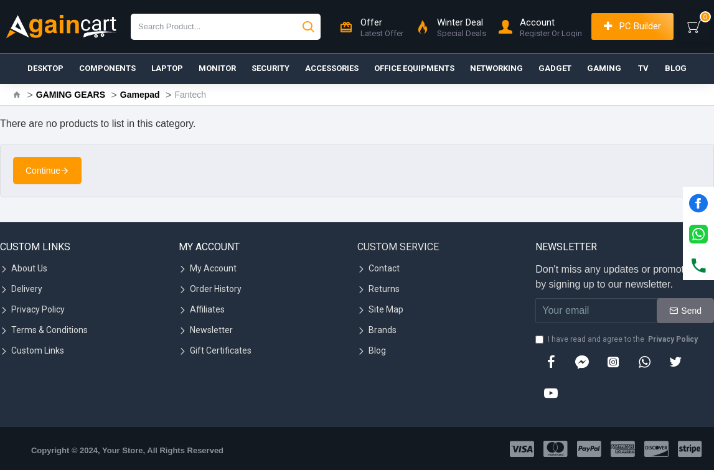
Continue (43, 171)
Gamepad (140, 95)
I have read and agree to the (617, 339)
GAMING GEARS (70, 95)
